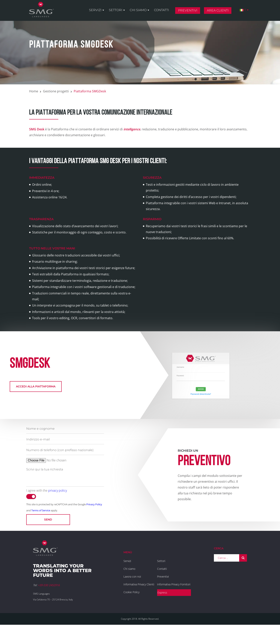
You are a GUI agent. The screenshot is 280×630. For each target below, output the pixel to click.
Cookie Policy (131, 592)
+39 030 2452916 (49, 585)
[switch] (31, 496)
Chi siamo (138, 10)
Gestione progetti (56, 91)
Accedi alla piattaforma (35, 386)
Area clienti (218, 10)
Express (162, 592)
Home (33, 91)
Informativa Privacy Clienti (138, 584)
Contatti (161, 10)
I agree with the (46, 490)
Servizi (95, 10)
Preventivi (187, 10)
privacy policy (57, 490)
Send (48, 519)
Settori (115, 10)
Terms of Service (40, 510)
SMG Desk (36, 129)
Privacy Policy (94, 504)
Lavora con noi (132, 576)
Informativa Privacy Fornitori (173, 584)
